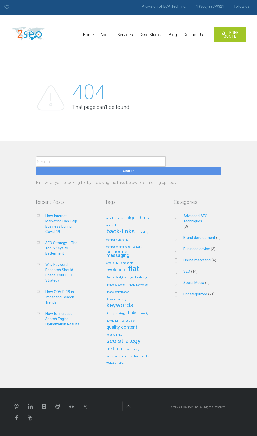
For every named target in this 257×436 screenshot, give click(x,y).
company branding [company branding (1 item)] (117, 239)
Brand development (199, 237)
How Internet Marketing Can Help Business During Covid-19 (61, 224)
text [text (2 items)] (110, 348)
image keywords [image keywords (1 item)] (138, 284)
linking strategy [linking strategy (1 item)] (115, 313)
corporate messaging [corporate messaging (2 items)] (118, 253)
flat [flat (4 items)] (133, 269)
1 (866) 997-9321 (210, 6)
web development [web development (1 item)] (116, 356)
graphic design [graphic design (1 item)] (139, 277)
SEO (186, 271)
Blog (173, 34)
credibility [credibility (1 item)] (112, 263)
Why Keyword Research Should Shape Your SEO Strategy (59, 272)
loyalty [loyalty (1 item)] (144, 313)
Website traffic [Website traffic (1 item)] (115, 363)
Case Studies (150, 34)
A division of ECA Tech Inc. (164, 6)
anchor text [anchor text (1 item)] (112, 225)
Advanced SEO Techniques (195, 218)
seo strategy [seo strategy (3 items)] (123, 341)
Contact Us (193, 34)
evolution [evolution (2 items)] (115, 269)
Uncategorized (195, 294)
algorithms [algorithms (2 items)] (137, 217)
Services (125, 34)
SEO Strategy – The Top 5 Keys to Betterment (61, 248)
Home (88, 34)
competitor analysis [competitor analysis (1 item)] (118, 246)
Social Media (193, 282)
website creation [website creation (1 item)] (140, 356)
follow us (241, 6)
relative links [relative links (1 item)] (114, 334)
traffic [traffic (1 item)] (120, 349)
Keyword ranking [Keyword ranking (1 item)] (116, 299)
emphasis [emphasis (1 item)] (127, 263)
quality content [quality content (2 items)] (121, 327)
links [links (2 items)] (133, 313)
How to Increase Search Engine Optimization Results (62, 318)
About (105, 34)
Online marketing (197, 260)
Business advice (196, 249)
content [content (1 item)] (137, 246)
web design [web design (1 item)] (134, 349)
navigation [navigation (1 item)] (112, 320)
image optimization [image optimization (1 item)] (117, 292)
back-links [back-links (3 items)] (120, 231)
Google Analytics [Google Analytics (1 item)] (116, 277)
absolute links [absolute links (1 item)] (114, 218)
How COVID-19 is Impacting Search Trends (59, 297)
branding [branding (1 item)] (143, 232)
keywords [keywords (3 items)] (119, 305)
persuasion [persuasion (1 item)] (128, 320)
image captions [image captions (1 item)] (115, 284)
